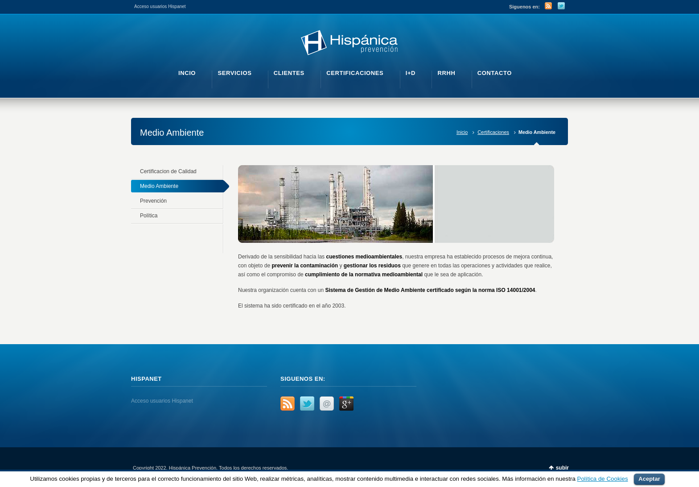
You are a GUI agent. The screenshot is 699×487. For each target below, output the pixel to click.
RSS (548, 5)
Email (327, 403)
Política (148, 215)
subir (562, 468)
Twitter (561, 5)
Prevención (153, 201)
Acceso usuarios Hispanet (160, 6)
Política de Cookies (602, 478)
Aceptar (649, 478)
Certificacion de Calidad (168, 171)
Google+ (346, 403)
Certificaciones (493, 132)
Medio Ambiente (159, 186)
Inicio (462, 132)
